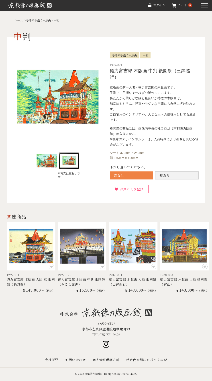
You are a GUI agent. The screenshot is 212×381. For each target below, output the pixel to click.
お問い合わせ (75, 361)
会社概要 (51, 361)
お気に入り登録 (132, 189)
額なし (119, 175)
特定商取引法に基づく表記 (146, 361)
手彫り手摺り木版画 (40, 20)
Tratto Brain (129, 375)
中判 (59, 20)
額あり (164, 175)
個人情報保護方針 (106, 361)
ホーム (18, 20)
